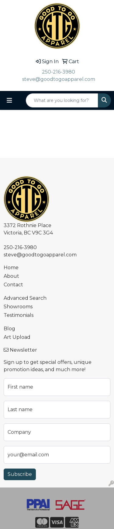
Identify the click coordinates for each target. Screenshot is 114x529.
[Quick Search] (62, 100)
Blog (9, 329)
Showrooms (18, 307)
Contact (13, 285)
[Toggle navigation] (9, 100)
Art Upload (17, 337)
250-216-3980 (58, 72)
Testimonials (18, 315)
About (11, 276)
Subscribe (20, 474)
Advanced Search (25, 298)
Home (11, 267)
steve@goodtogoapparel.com (58, 79)
